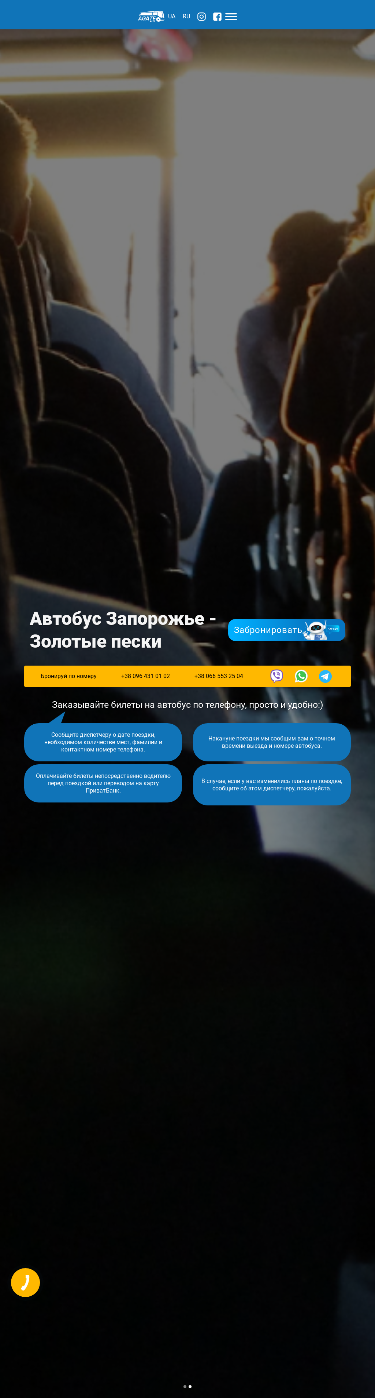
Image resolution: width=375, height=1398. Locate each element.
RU (186, 16)
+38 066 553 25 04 (218, 676)
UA (171, 16)
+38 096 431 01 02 (145, 676)
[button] (184, 1386)
